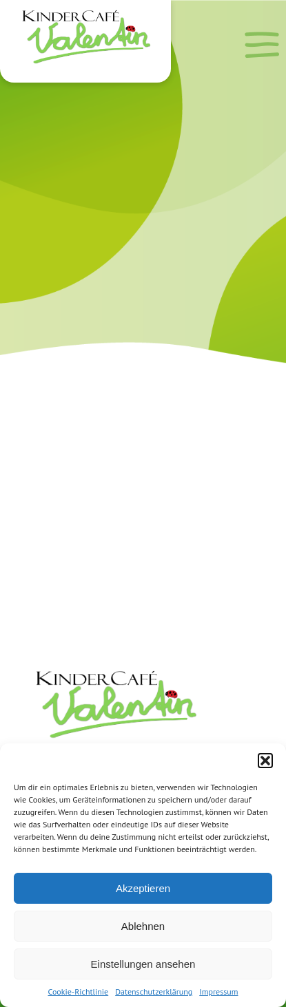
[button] (265, 760)
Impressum (218, 991)
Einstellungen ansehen (143, 964)
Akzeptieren (143, 888)
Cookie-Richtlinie (78, 991)
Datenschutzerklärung (153, 991)
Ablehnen (143, 926)
